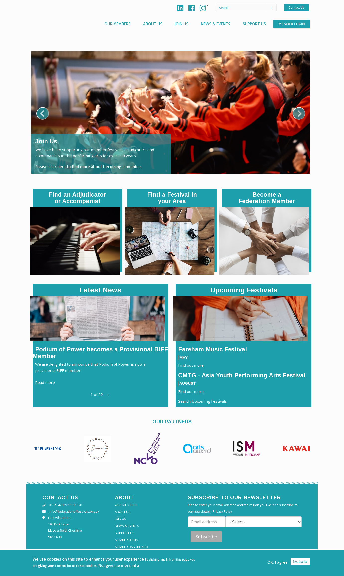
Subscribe (206, 538)
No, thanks (300, 561)
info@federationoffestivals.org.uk (74, 512)
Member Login (291, 23)
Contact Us (296, 7)
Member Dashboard (131, 548)
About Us (150, 24)
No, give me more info (125, 565)
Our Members (113, 24)
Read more (45, 383)
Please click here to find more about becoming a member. (91, 166)
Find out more (191, 365)
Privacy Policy (222, 512)
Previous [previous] (42, 113)
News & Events (214, 24)
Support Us (253, 24)
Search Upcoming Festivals (203, 402)
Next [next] (299, 113)
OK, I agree (277, 562)
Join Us (179, 24)
